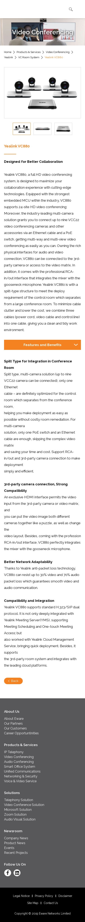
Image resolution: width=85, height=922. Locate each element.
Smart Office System (19, 767)
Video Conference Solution (24, 805)
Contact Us (51, 903)
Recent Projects (16, 853)
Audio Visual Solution (20, 819)
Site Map (32, 903)
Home (7, 52)
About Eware (14, 719)
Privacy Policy (44, 896)
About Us (11, 711)
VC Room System (28, 57)
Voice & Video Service (20, 781)
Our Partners (13, 723)
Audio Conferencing (19, 762)
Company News (16, 838)
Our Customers (15, 728)
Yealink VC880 (54, 57)
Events (9, 848)
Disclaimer (65, 896)
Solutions (12, 793)
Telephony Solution (18, 800)
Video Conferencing (58, 52)
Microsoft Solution (18, 810)
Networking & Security (20, 776)
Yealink (8, 57)
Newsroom (13, 831)
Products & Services (29, 52)
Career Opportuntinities (21, 733)
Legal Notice (21, 896)
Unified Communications (22, 771)
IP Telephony (14, 752)
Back (14, 681)
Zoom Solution (15, 814)
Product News (14, 843)
